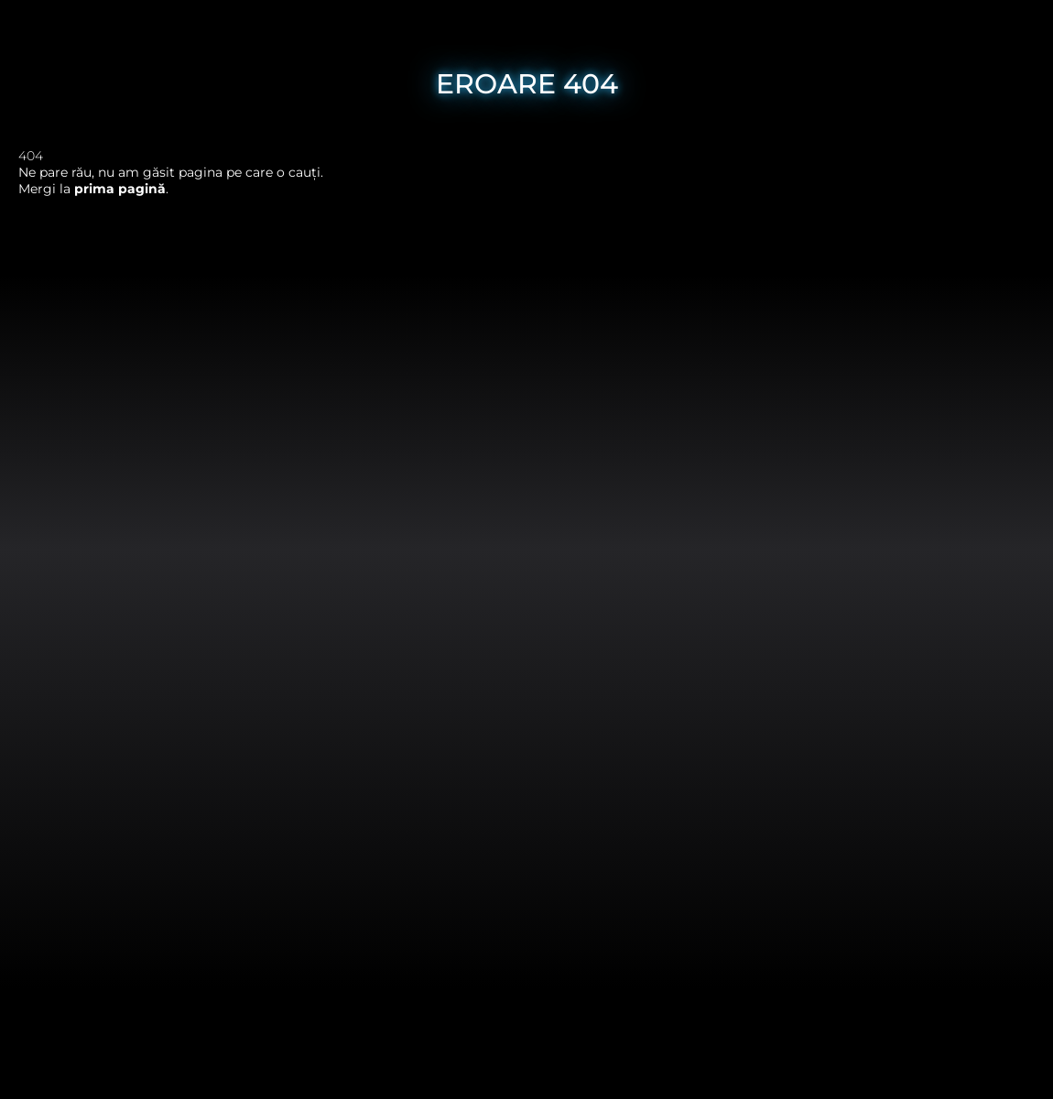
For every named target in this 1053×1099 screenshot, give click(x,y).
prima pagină (120, 188)
